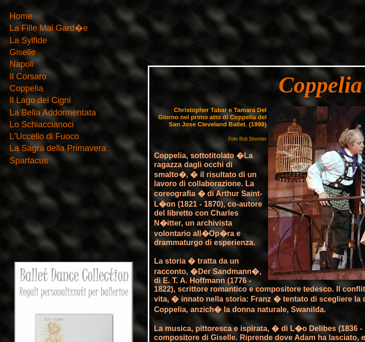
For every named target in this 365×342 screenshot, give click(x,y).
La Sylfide (28, 41)
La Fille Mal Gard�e (49, 28)
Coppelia (26, 89)
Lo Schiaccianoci (42, 125)
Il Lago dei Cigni (40, 100)
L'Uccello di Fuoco (44, 137)
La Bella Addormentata (53, 113)
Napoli (22, 64)
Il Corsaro (28, 77)
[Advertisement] (182, 25)
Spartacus (29, 161)
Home (21, 16)
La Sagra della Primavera (58, 148)
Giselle (23, 52)
